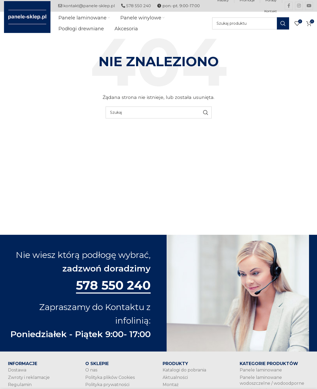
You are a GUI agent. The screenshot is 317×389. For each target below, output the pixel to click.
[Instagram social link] (299, 6)
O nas (91, 372)
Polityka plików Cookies (110, 380)
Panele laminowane (261, 372)
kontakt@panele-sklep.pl (86, 5)
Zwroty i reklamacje (29, 380)
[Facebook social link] (289, 6)
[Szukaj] (250, 24)
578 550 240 (136, 5)
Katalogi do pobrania (184, 372)
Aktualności (175, 380)
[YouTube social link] (309, 6)
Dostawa (17, 372)
